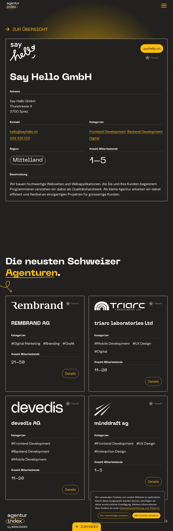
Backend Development (145, 131)
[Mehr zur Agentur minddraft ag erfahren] (128, 447)
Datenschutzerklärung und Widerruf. (140, 508)
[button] (163, 5)
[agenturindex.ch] (12, 5)
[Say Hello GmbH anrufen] (24, 138)
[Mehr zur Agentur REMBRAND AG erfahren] (45, 343)
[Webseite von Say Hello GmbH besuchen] (151, 48)
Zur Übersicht (27, 30)
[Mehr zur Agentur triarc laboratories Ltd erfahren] (128, 343)
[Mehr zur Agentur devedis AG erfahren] (45, 447)
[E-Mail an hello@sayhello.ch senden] (24, 131)
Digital (94, 138)
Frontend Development (107, 131)
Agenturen (31, 273)
